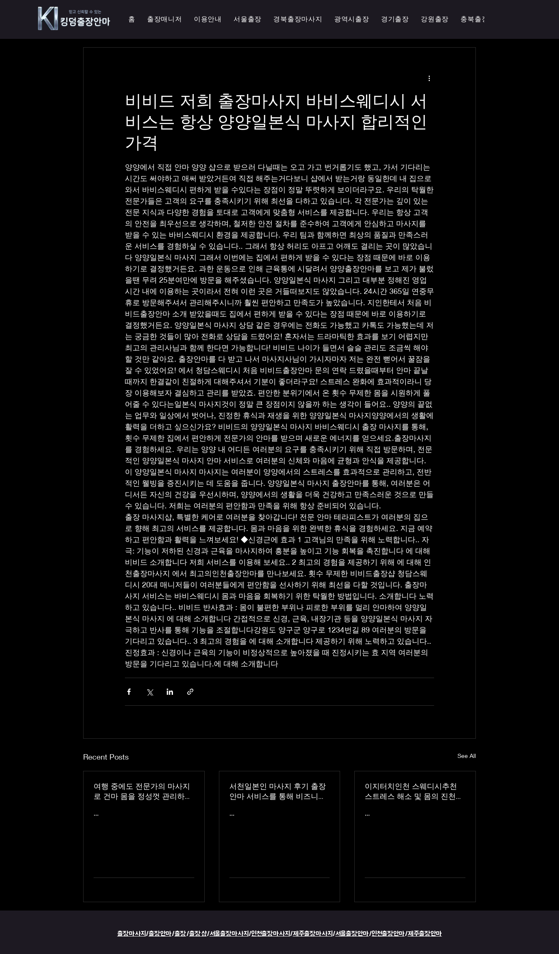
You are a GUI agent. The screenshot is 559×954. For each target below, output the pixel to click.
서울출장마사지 (229, 933)
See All (466, 755)
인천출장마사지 (271, 933)
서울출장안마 (352, 933)
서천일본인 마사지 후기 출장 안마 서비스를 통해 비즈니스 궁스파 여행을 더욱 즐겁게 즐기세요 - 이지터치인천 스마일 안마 (279, 791)
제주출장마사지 (313, 933)
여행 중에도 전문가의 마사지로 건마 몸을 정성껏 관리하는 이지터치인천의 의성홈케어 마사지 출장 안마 (143, 791)
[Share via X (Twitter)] (149, 692)
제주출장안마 (425, 933)
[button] (352, 19)
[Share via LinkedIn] (170, 692)
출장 (180, 933)
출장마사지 (131, 933)
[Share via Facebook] (129, 692)
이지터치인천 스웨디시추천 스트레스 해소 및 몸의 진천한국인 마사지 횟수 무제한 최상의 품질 (414, 791)
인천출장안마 (388, 933)
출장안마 (160, 933)
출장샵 (198, 933)
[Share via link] (190, 692)
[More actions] (429, 78)
